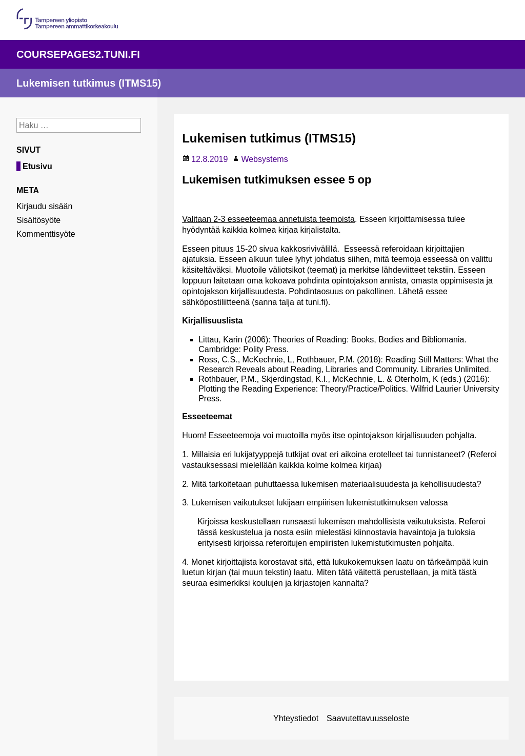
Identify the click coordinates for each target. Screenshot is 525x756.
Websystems (264, 159)
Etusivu (37, 166)
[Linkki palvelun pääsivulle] (262, 54)
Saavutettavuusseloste (368, 718)
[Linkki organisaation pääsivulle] (67, 27)
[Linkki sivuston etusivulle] (262, 83)
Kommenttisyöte (45, 234)
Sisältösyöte (38, 220)
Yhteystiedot (295, 718)
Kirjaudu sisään (44, 206)
